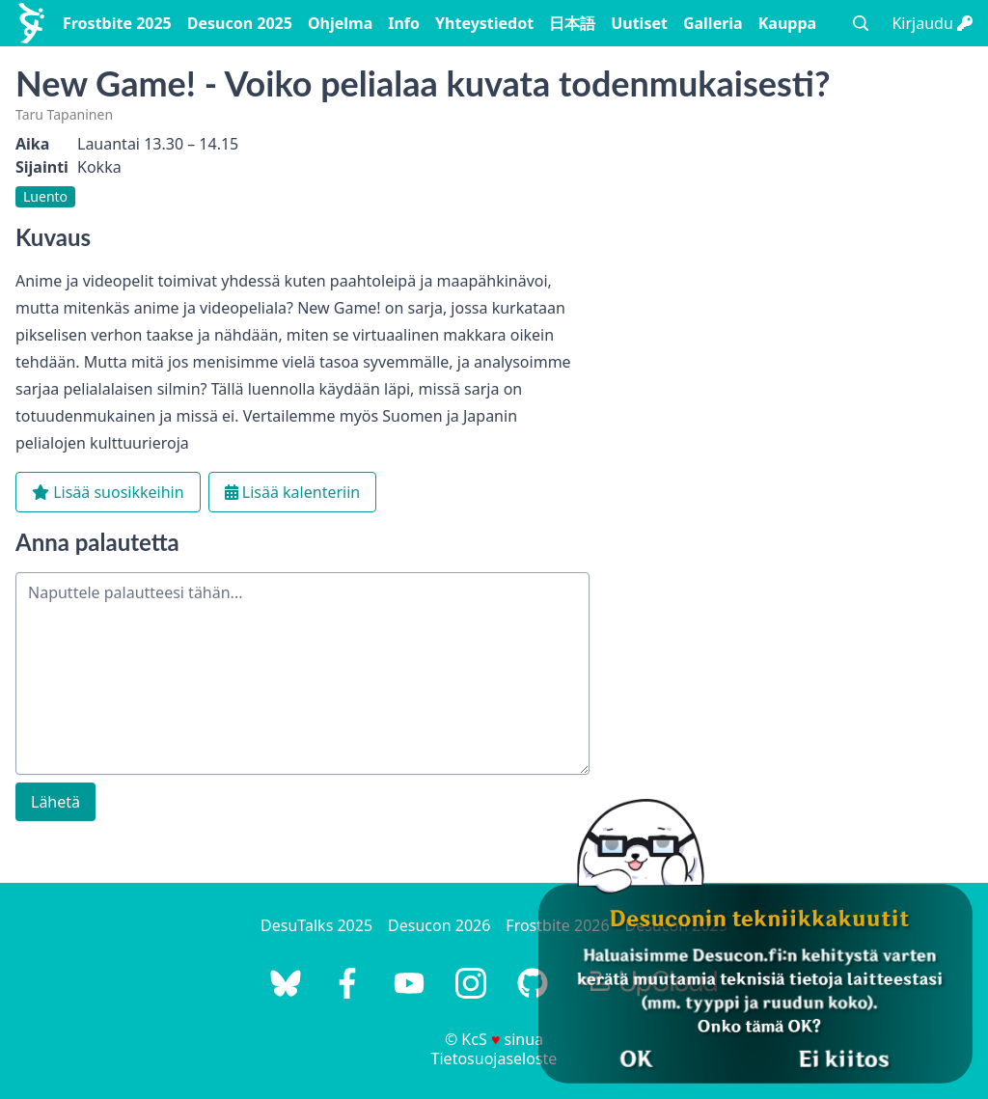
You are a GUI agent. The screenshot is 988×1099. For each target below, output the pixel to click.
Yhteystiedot (484, 23)
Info (404, 23)
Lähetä (55, 801)
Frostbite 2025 (117, 23)
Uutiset (639, 23)
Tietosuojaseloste (494, 1058)
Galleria (713, 23)
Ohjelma (340, 23)
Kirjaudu (932, 23)
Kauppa (787, 23)
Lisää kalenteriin (293, 492)
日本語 (572, 23)
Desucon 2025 (239, 23)
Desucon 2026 (439, 925)
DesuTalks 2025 (316, 925)
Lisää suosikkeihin (108, 492)
